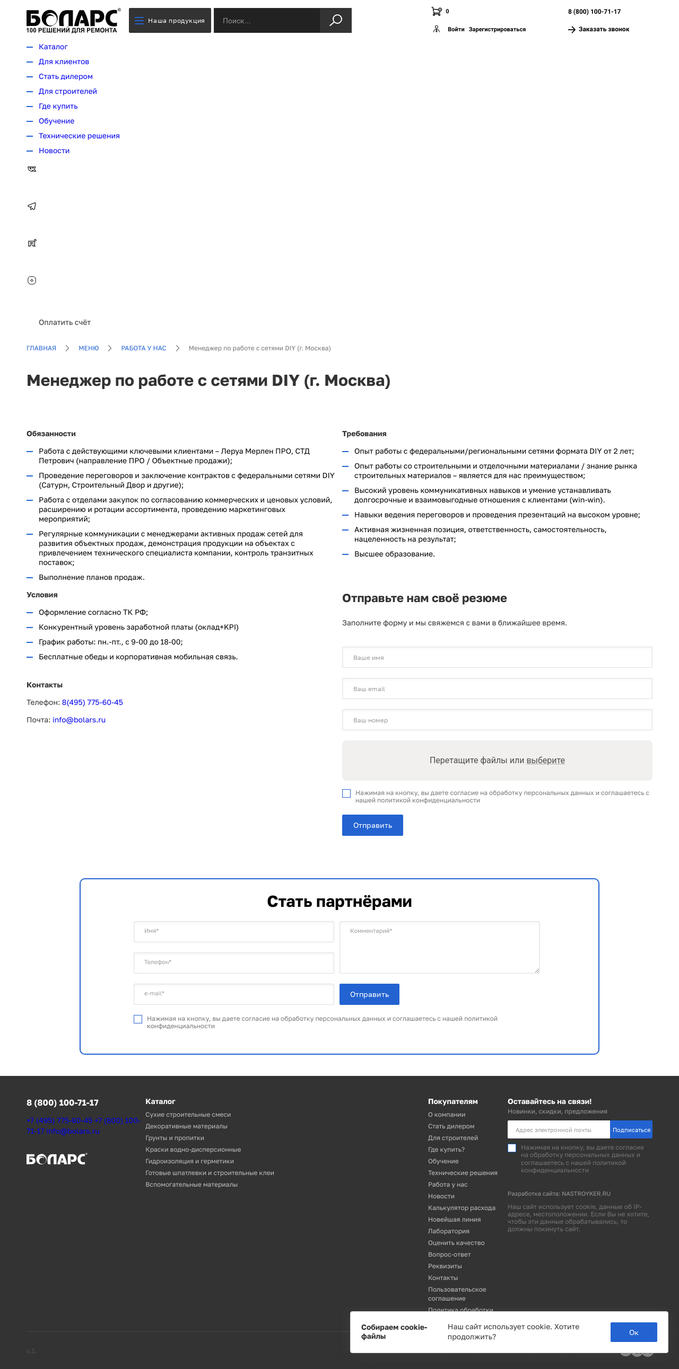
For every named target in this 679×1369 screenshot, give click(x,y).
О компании (446, 1114)
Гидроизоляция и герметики (189, 1161)
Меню (89, 348)
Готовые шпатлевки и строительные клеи (209, 1173)
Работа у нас (143, 348)
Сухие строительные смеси (188, 1114)
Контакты (443, 1278)
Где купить (58, 106)
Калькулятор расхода (461, 1208)
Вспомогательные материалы (191, 1184)
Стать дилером (66, 76)
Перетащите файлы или (497, 760)
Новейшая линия (454, 1219)
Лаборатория (448, 1231)
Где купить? (446, 1149)
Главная (41, 348)
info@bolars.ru (79, 720)
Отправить (372, 824)
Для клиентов (64, 61)
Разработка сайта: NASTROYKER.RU (559, 1193)
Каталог (53, 46)
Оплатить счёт (65, 322)
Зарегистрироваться (497, 29)
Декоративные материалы (186, 1126)
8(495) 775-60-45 (92, 702)
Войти (456, 29)
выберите (545, 760)
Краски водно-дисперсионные (193, 1149)
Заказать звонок (598, 29)
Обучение (56, 121)
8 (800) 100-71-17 (594, 11)
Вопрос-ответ (449, 1254)
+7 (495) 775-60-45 (59, 1120)
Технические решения (79, 135)
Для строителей (68, 91)
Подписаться (631, 1129)
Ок (634, 1332)
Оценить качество (456, 1243)
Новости (54, 150)
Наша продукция (170, 20)
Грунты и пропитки (174, 1138)
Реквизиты (445, 1266)
